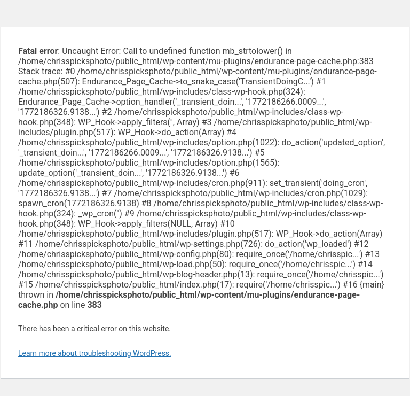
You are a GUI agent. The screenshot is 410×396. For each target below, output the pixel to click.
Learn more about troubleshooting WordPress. (94, 353)
